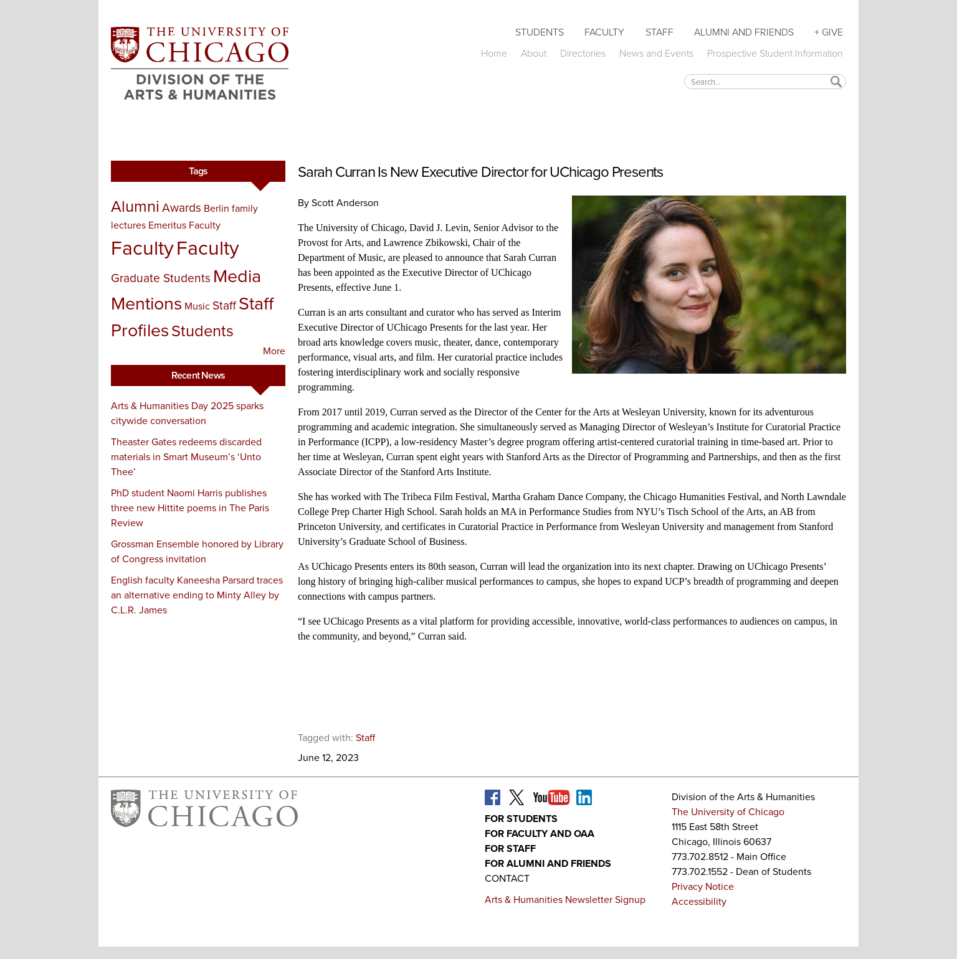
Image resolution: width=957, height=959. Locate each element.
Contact (507, 878)
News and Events (656, 53)
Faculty (604, 32)
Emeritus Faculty (184, 225)
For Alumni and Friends (548, 863)
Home (494, 53)
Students (539, 32)
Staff (659, 32)
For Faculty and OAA (539, 833)
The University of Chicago (728, 812)
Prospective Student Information (775, 53)
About (533, 53)
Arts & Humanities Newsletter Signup (565, 899)
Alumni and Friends (744, 32)
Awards (181, 208)
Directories (583, 53)
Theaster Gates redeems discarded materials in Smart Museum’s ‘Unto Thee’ (186, 457)
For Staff (510, 848)
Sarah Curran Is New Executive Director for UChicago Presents (480, 172)
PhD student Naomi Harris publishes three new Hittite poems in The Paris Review (190, 508)
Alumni (135, 206)
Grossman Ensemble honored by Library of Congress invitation (197, 551)
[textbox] (765, 81)
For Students (521, 818)
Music (197, 306)
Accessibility (699, 901)
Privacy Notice (703, 886)
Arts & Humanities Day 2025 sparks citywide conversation (187, 413)
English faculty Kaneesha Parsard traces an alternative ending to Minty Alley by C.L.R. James (197, 595)
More (274, 351)
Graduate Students (161, 278)
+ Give (828, 32)
